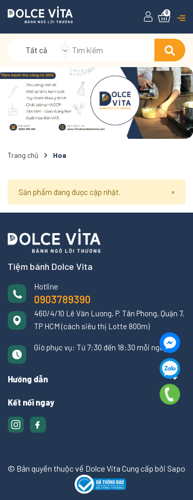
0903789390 (62, 299)
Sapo (176, 468)
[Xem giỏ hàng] (164, 17)
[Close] (173, 192)
